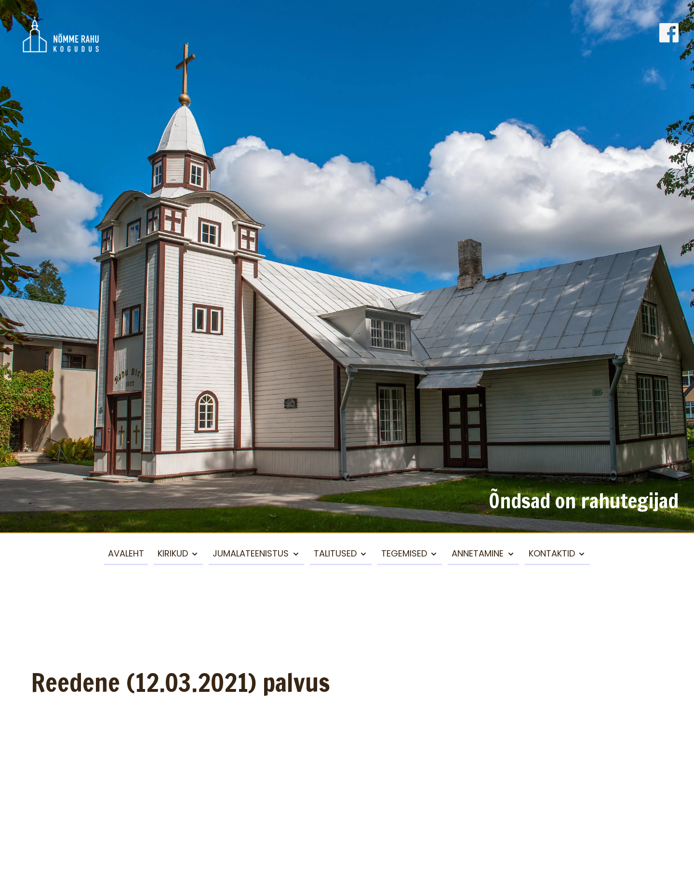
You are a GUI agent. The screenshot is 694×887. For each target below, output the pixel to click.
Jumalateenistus (251, 553)
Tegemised (404, 553)
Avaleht (126, 553)
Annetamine (478, 553)
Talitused (335, 553)
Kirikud (173, 553)
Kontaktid (552, 553)
